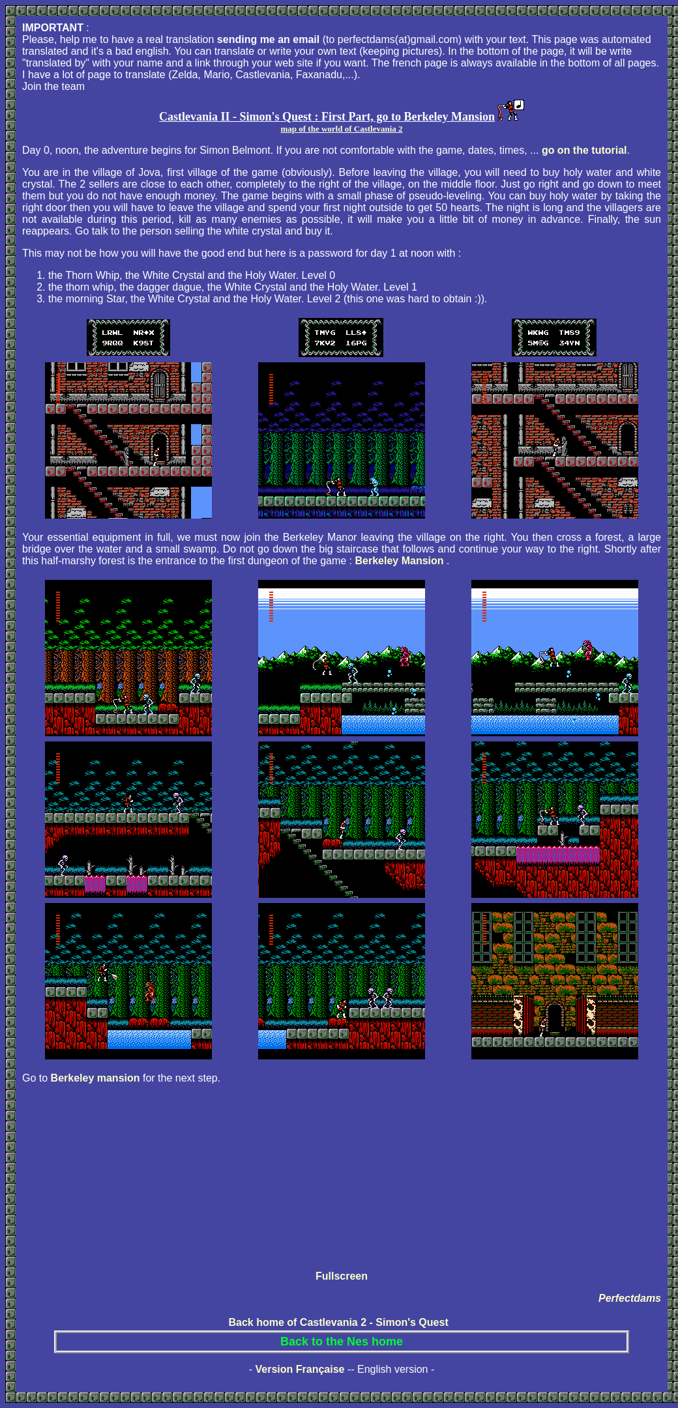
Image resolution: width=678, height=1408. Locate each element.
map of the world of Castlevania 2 (341, 129)
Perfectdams (629, 1298)
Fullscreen (342, 1276)
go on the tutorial (584, 150)
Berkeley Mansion (401, 560)
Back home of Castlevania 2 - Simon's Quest (338, 1322)
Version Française (299, 1369)
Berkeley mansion (95, 1078)
